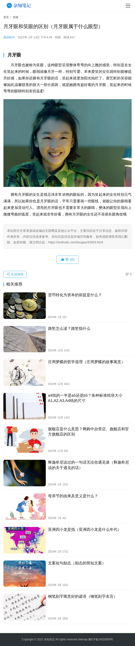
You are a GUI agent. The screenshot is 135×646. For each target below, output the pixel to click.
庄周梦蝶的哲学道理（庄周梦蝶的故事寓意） (86, 362)
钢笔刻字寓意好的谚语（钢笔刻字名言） (82, 596)
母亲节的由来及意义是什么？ (73, 496)
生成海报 (15, 274)
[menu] (128, 6)
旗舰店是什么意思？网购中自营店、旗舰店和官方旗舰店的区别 (88, 431)
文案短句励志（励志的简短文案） (77, 563)
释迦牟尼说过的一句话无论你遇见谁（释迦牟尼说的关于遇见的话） (88, 465)
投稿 (58, 37)
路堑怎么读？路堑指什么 (69, 328)
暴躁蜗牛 (9, 37)
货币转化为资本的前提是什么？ (75, 295)
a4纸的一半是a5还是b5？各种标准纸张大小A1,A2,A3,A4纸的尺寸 (85, 398)
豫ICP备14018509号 (100, 639)
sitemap (82, 639)
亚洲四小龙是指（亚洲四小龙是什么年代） (84, 529)
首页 (6, 17)
